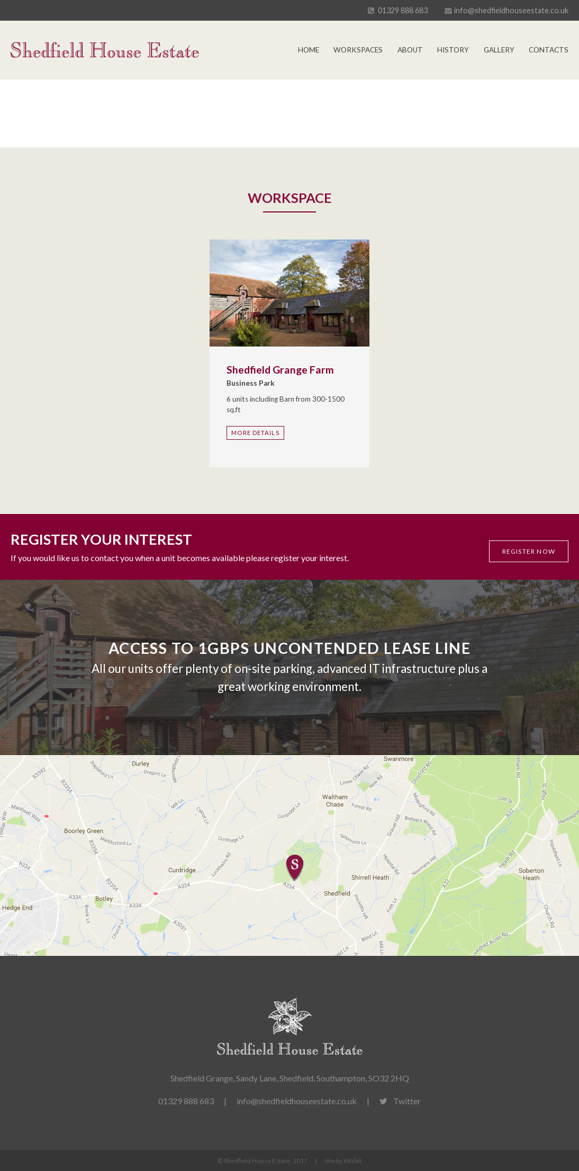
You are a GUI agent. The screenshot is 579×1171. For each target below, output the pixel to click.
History (453, 50)
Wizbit (352, 1161)
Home (308, 50)
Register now (528, 551)
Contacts (548, 50)
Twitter (400, 1101)
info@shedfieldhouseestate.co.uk (511, 10)
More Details (255, 432)
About (410, 50)
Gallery (499, 50)
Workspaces (358, 50)
